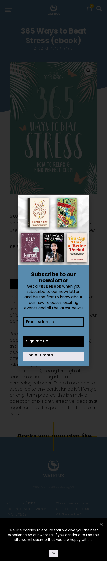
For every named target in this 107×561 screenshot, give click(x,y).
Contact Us (15, 503)
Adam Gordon (53, 49)
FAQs (11, 514)
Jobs (31, 503)
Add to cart (32, 284)
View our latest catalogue (53, 486)
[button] (88, 70)
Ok (54, 553)
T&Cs (22, 514)
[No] (100, 524)
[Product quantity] (19, 269)
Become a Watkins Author (26, 508)
